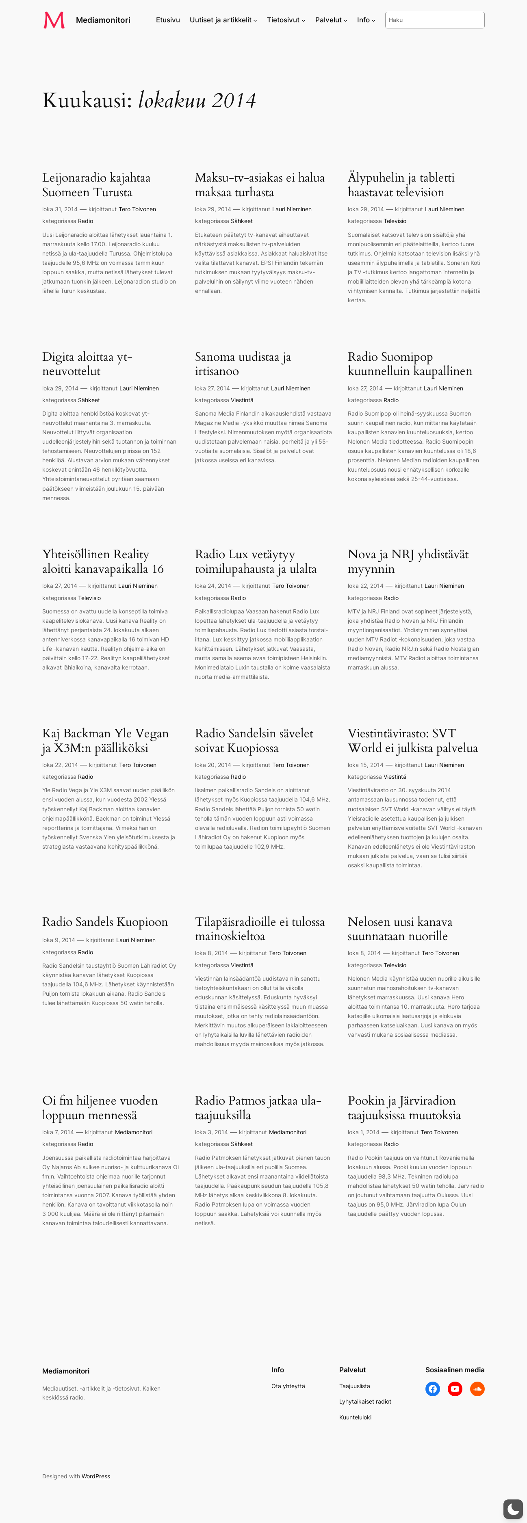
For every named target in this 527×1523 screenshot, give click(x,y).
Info (277, 1370)
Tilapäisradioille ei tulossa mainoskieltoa (260, 929)
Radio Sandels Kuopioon (105, 922)
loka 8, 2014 (211, 952)
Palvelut (352, 1370)
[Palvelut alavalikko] (345, 20)
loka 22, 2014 (366, 585)
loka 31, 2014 (60, 209)
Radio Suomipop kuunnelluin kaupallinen (410, 364)
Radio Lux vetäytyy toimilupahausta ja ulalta (256, 562)
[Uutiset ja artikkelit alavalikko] (255, 20)
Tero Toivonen (137, 209)
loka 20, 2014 (213, 764)
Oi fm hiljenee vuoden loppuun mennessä (100, 1108)
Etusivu (168, 20)
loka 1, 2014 (364, 1132)
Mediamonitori (103, 20)
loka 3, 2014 (211, 1132)
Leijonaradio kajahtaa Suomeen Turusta (96, 185)
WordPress (96, 1476)
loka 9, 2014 (58, 939)
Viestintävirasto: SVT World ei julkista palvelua (413, 741)
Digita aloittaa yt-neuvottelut (87, 364)
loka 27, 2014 (212, 388)
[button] (513, 1509)
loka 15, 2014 (366, 764)
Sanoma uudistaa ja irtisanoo (243, 364)
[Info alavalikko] (373, 20)
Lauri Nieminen (292, 209)
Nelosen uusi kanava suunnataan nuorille (400, 929)
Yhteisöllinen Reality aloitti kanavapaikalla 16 (103, 562)
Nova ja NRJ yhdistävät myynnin (408, 562)
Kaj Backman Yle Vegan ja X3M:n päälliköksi (105, 741)
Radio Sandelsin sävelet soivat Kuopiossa (254, 741)
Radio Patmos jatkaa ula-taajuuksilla (258, 1108)
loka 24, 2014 (213, 585)
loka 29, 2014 (213, 209)
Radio (85, 220)
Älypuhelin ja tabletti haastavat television (401, 185)
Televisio (395, 220)
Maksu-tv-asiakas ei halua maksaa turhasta (260, 185)
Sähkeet (242, 220)
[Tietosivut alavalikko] (303, 20)
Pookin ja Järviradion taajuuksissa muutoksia (404, 1108)
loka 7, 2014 (58, 1132)
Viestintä (242, 399)
